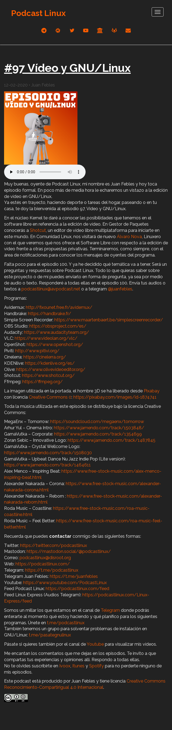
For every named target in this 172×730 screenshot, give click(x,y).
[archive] (100, 30)
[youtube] (85, 30)
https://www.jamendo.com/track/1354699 (98, 434)
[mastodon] (58, 30)
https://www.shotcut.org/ (48, 375)
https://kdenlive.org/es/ (50, 363)
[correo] (128, 30)
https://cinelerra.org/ (44, 357)
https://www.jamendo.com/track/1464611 (47, 465)
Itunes (78, 665)
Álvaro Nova (129, 236)
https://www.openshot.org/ (55, 344)
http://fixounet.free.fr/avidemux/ (59, 307)
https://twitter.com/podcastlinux (53, 545)
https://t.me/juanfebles (74, 576)
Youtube (95, 644)
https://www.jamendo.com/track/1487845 (111, 440)
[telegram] (44, 30)
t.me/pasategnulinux (50, 635)
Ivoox (64, 665)
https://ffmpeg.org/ (42, 381)
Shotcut (38, 230)
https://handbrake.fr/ (49, 313)
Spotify (96, 665)
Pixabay (152, 390)
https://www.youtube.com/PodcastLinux (65, 582)
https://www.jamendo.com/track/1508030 (48, 452)
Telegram (110, 610)
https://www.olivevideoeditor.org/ (50, 369)
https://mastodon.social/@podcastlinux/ (69, 551)
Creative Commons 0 (50, 397)
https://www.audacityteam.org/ (56, 332)
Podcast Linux (38, 13)
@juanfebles (120, 289)
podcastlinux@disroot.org (45, 557)
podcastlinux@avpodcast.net (50, 289)
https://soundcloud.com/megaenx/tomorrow (97, 421)
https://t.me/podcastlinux (51, 570)
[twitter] (72, 30)
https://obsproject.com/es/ (57, 326)
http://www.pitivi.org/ (37, 350)
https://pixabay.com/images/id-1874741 (115, 397)
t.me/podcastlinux (66, 622)
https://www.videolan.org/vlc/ (46, 338)
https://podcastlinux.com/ (42, 563)
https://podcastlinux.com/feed (77, 588)
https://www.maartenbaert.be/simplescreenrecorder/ (108, 319)
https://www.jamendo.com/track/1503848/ (99, 427)
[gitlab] (114, 30)
